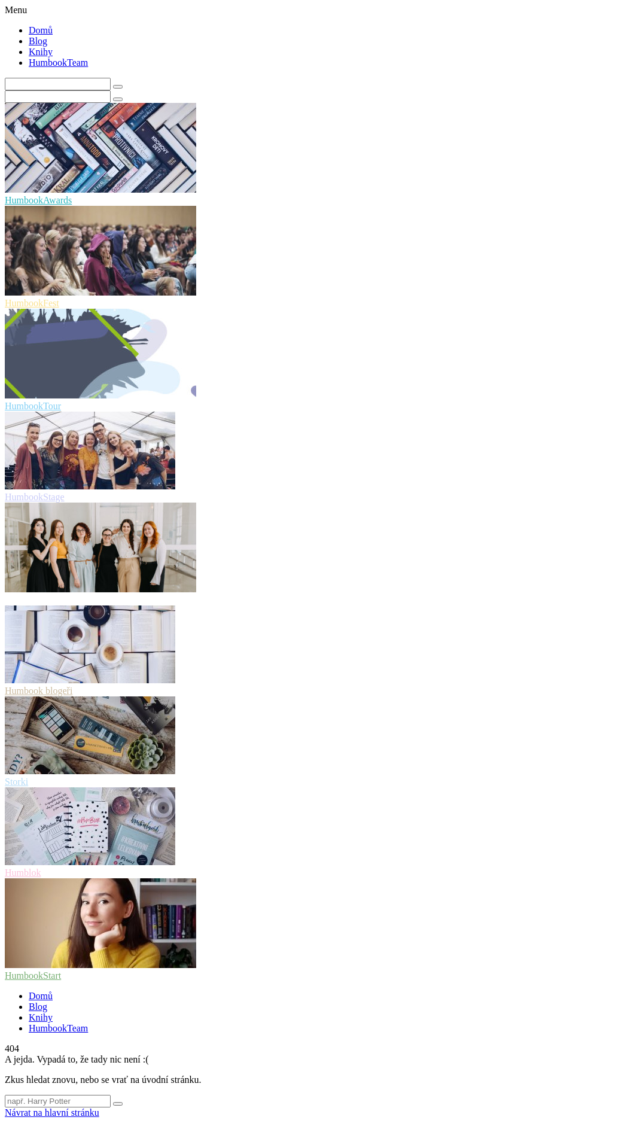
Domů (41, 30)
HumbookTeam (58, 62)
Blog (38, 41)
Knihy (41, 52)
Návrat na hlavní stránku (52, 1112)
